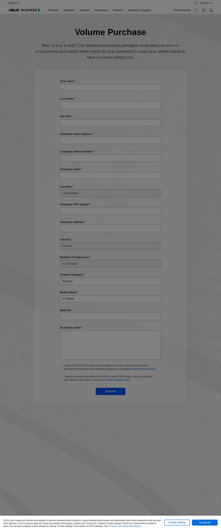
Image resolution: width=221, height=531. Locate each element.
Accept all (204, 522)
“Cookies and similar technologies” (125, 526)
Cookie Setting (177, 522)
